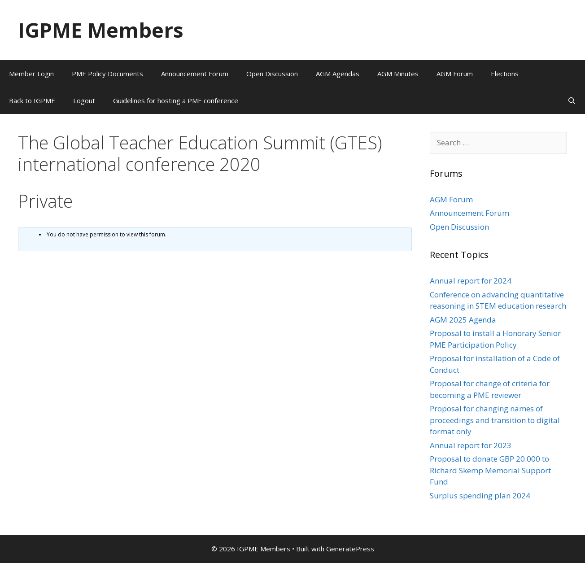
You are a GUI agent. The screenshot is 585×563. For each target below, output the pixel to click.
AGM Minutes (398, 73)
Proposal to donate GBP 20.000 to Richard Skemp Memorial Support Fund (490, 470)
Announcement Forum (194, 73)
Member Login (31, 73)
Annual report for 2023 (470, 445)
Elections (505, 73)
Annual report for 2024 (470, 280)
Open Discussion (272, 73)
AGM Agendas (337, 73)
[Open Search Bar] (572, 100)
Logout (84, 100)
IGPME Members (100, 30)
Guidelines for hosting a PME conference (175, 100)
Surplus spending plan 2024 (480, 495)
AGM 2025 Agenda (463, 319)
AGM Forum (455, 73)
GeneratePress (350, 548)
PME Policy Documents (107, 73)
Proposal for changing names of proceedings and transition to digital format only (495, 419)
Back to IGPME (32, 100)
